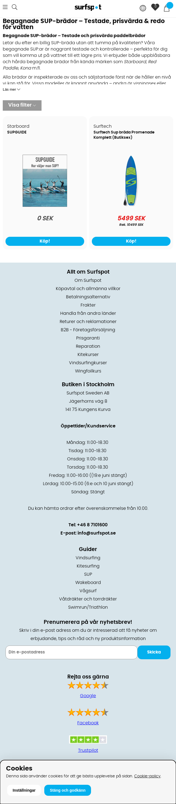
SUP (88, 574)
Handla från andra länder (88, 313)
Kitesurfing (88, 566)
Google (88, 696)
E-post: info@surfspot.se (88, 533)
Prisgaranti (88, 338)
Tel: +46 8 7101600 (88, 525)
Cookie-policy (147, 776)
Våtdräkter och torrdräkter (88, 599)
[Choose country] (143, 9)
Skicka (154, 652)
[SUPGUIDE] (45, 205)
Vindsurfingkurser (88, 363)
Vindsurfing (88, 558)
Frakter (88, 305)
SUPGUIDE (16, 132)
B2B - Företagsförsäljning (88, 330)
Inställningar (24, 790)
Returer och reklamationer (88, 321)
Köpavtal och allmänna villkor (88, 288)
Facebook (88, 723)
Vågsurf (88, 591)
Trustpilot (88, 750)
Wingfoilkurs (88, 371)
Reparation (88, 346)
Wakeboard (88, 582)
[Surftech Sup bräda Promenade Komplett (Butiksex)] (131, 205)
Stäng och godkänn (68, 790)
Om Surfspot (88, 280)
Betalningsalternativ (88, 297)
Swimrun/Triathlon (88, 607)
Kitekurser (88, 354)
